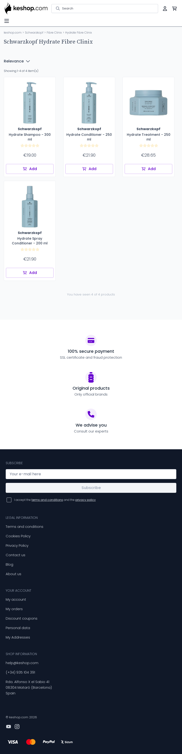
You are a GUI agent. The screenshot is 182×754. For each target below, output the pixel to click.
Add (30, 169)
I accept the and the (55, 500)
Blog (9, 564)
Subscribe (91, 487)
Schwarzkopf (34, 33)
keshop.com (13, 33)
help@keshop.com (22, 662)
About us (13, 573)
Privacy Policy (17, 545)
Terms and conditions (24, 526)
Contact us (15, 554)
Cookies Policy (18, 536)
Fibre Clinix (54, 33)
